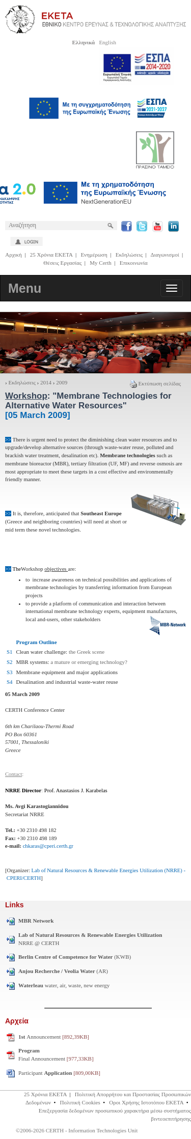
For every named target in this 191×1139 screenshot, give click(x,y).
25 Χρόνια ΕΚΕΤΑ (51, 255)
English (107, 42)
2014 (45, 382)
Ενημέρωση (93, 255)
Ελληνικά (83, 42)
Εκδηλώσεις (129, 255)
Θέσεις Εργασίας (62, 263)
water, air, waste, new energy (64, 985)
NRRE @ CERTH (90, 939)
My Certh (100, 263)
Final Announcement (56, 1054)
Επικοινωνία (134, 263)
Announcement (53, 1037)
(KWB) (74, 957)
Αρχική (13, 255)
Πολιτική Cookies (80, 1102)
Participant (59, 1073)
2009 (61, 382)
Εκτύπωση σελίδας (155, 383)
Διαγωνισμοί (164, 255)
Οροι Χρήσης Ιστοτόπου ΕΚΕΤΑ (146, 1102)
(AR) (63, 971)
